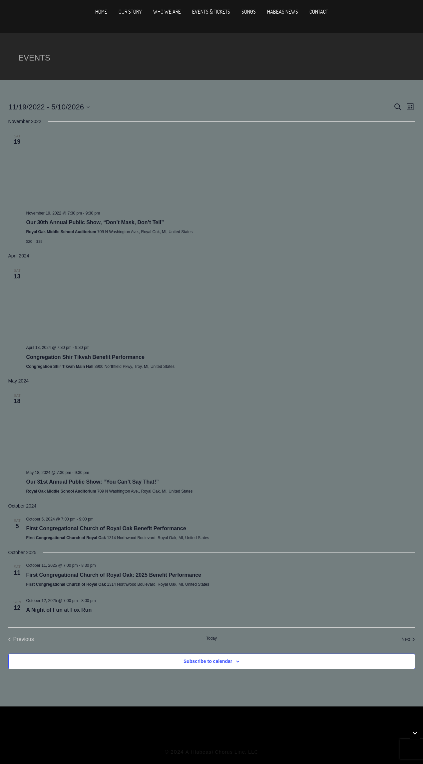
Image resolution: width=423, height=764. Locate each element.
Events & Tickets (211, 11)
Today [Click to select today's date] (211, 638)
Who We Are (167, 11)
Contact (318, 11)
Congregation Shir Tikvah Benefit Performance (85, 357)
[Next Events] (408, 639)
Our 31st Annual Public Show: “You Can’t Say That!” (92, 482)
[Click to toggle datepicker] (49, 106)
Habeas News (282, 11)
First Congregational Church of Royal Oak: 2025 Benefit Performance (113, 575)
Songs (248, 11)
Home (101, 11)
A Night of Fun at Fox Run (59, 610)
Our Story (130, 11)
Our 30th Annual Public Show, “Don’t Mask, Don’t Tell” (95, 222)
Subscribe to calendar (208, 661)
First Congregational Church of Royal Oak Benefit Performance (106, 528)
